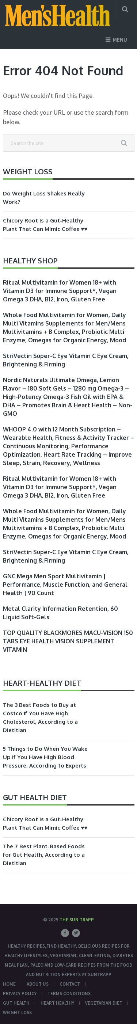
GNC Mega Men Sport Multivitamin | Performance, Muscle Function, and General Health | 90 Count (65, 584)
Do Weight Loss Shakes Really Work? (44, 197)
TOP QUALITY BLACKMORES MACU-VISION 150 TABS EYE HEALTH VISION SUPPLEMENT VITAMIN (68, 641)
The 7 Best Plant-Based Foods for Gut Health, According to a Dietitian (44, 855)
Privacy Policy (20, 993)
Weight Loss (17, 1012)
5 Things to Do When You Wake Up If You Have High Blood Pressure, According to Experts (45, 757)
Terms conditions (69, 993)
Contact (70, 984)
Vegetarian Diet (103, 1003)
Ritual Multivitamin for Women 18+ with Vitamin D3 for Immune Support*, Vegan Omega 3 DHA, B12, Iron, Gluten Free (60, 291)
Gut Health (16, 1003)
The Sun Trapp (77, 920)
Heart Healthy (57, 1003)
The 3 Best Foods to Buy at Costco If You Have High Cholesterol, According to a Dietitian (40, 717)
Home (9, 984)
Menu (120, 39)
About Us (38, 984)
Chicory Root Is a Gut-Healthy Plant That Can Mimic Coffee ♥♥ (45, 224)
